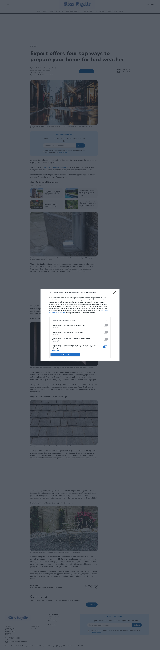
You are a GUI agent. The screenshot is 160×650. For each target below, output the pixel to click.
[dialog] (80, 325)
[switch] (105, 325)
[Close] (115, 293)
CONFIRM (65, 354)
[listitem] (80, 321)
